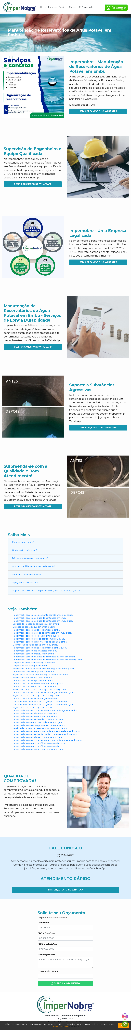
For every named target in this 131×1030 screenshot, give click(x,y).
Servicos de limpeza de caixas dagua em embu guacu (39, 689)
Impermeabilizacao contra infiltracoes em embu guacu (40, 743)
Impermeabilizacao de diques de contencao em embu (39, 618)
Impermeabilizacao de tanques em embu (33, 654)
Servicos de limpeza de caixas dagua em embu (36, 624)
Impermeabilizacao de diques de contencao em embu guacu (43, 621)
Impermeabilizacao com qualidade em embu (35, 686)
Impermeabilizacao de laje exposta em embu (35, 651)
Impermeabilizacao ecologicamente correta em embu (39, 725)
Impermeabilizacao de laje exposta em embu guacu (38, 737)
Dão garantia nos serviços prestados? (30, 558)
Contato (73, 7)
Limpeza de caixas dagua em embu (30, 666)
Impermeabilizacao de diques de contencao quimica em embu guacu (47, 660)
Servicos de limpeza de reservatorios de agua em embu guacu (44, 669)
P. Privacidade (86, 7)
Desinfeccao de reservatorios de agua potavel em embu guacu (44, 704)
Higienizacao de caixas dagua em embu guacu (36, 695)
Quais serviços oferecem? (24, 550)
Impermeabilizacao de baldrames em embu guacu (38, 683)
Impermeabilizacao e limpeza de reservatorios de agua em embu (45, 710)
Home (43, 7)
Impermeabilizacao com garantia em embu (34, 672)
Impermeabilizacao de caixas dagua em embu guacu (39, 639)
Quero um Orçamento (65, 983)
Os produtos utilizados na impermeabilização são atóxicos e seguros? (46, 590)
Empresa (52, 7)
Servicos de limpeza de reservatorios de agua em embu (40, 728)
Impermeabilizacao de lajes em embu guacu (35, 713)
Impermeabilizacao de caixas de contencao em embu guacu (43, 633)
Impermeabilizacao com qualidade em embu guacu (38, 722)
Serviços (63, 7)
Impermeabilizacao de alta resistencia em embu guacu (40, 648)
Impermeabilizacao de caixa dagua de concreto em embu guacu (45, 734)
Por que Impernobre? (23, 542)
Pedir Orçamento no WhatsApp (98, 111)
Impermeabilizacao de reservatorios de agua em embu (40, 642)
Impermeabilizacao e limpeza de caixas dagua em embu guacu (44, 692)
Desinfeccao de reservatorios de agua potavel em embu (40, 701)
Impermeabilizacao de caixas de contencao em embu (39, 719)
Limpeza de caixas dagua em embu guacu (34, 627)
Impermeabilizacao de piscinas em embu (33, 680)
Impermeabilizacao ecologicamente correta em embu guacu (43, 615)
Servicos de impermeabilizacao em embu (33, 677)
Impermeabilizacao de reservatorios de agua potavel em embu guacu (47, 731)
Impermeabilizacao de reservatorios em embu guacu (39, 749)
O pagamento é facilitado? (25, 582)
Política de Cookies (60, 1027)
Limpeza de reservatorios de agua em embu (34, 663)
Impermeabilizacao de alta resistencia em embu (36, 630)
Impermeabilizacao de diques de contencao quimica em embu (44, 657)
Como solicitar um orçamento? (27, 574)
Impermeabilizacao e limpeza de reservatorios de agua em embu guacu (48, 740)
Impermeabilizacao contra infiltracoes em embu (36, 746)
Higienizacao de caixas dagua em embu (32, 707)
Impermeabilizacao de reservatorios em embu (35, 716)
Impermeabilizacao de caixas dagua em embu (35, 698)
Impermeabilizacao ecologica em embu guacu (36, 636)
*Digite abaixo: (48, 971)
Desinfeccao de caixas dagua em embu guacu (35, 645)
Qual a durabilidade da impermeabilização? (33, 566)
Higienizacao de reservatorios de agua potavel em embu (41, 674)
